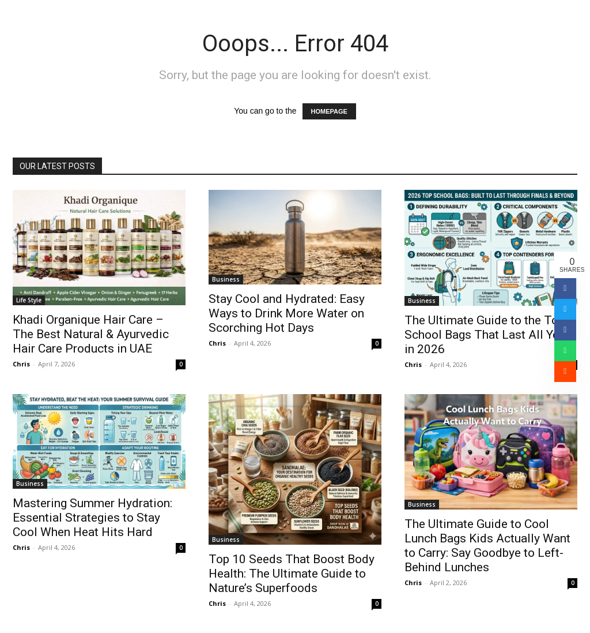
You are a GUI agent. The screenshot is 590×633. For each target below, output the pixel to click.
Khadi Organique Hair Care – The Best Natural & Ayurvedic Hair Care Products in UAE (91, 334)
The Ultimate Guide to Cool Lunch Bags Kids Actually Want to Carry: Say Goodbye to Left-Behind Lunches (487, 545)
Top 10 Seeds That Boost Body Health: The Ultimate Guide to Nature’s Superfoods (292, 573)
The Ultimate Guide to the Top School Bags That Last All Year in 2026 (486, 334)
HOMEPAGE (329, 111)
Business (226, 279)
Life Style (28, 300)
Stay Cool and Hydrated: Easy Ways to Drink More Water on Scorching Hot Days (287, 313)
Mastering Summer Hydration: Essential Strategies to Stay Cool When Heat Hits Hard (92, 517)
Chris (21, 363)
